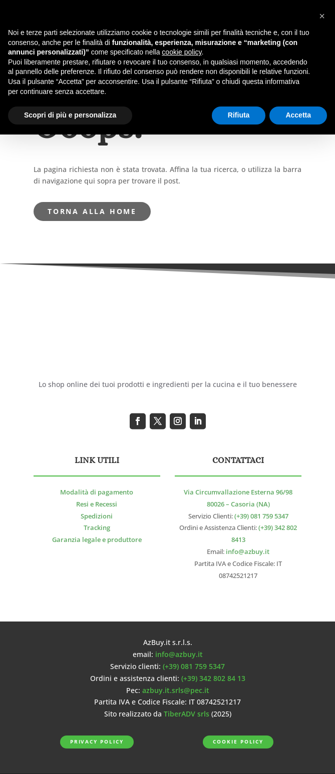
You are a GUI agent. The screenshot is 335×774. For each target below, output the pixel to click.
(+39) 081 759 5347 (261, 516)
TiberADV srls (186, 713)
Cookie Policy (238, 741)
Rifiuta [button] (239, 115)
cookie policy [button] (181, 52)
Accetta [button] (298, 115)
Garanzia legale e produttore (97, 540)
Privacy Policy (97, 741)
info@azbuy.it (247, 552)
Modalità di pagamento (96, 492)
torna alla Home (92, 211)
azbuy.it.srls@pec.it (175, 690)
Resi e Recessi (96, 504)
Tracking (97, 528)
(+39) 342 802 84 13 (213, 678)
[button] (322, 16)
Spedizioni (97, 516)
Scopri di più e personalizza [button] (70, 115)
